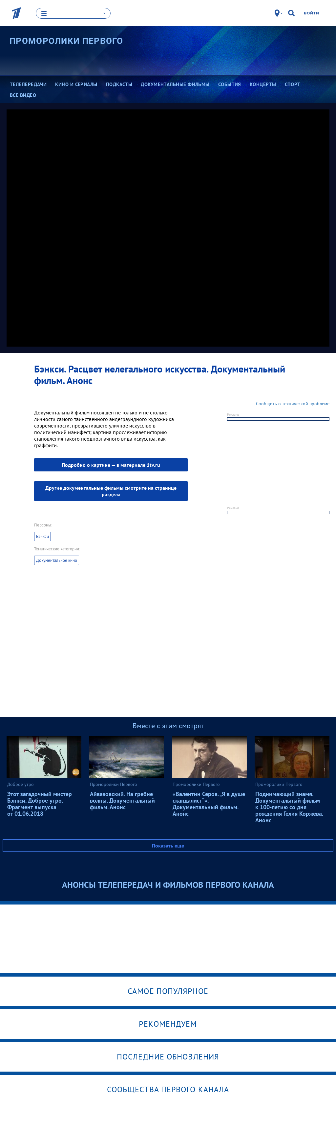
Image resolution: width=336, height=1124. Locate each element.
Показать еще (168, 845)
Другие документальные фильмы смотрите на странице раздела (111, 490)
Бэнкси (42, 536)
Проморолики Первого (66, 41)
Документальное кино (56, 559)
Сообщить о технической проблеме (292, 403)
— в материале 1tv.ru (111, 464)
